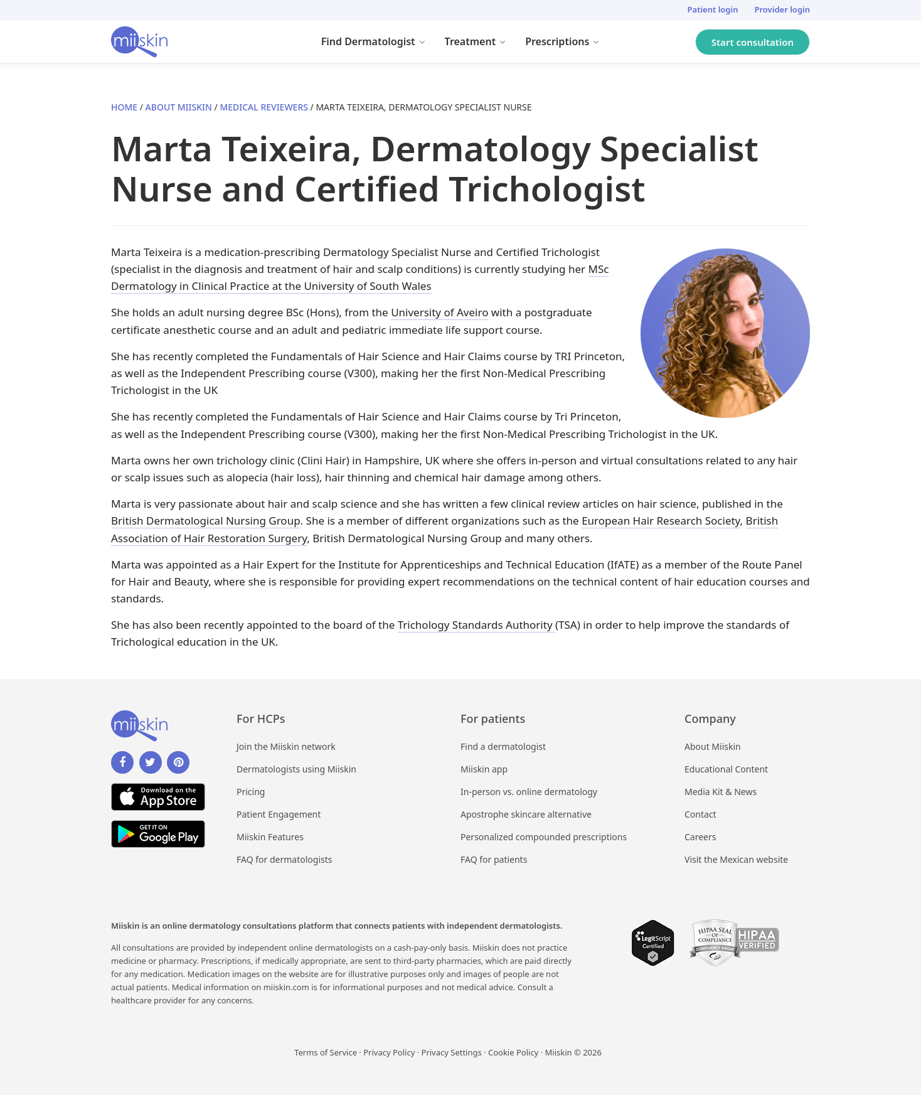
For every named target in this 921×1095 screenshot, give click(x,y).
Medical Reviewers (264, 107)
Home (124, 107)
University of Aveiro (439, 312)
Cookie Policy (513, 1052)
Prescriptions (567, 43)
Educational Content (726, 769)
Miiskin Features (270, 837)
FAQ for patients (493, 859)
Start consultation (752, 42)
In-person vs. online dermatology (528, 792)
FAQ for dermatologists (284, 859)
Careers (700, 837)
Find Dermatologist (378, 43)
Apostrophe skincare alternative (526, 814)
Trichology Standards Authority (476, 624)
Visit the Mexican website (736, 859)
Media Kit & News (720, 792)
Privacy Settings (452, 1052)
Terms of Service (325, 1052)
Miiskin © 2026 (573, 1052)
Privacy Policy (389, 1052)
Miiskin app (484, 769)
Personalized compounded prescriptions (543, 837)
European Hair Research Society (661, 520)
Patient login (713, 9)
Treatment (480, 43)
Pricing (251, 792)
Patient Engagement (279, 814)
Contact (700, 814)
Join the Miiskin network (286, 746)
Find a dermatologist (503, 746)
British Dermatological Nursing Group (206, 520)
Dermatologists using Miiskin (296, 769)
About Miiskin (179, 107)
